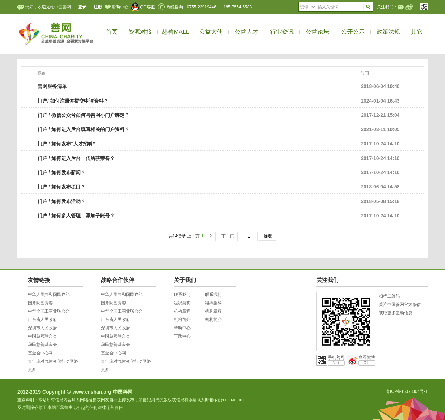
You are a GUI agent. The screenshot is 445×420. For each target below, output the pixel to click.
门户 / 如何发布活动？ (62, 201)
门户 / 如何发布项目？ (62, 186)
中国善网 (122, 392)
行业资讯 (282, 32)
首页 (112, 32)
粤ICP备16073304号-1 (407, 391)
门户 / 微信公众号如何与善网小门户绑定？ (83, 115)
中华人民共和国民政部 (49, 294)
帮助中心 (116, 7)
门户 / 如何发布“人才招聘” (66, 143)
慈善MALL (175, 32)
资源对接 (140, 32)
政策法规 (388, 32)
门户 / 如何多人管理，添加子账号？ (76, 215)
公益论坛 (317, 32)
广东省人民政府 (42, 319)
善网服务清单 (52, 86)
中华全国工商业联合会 (49, 311)
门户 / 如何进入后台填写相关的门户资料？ (83, 129)
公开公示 (353, 32)
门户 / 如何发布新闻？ (62, 172)
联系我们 (182, 294)
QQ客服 (143, 7)
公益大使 (211, 32)
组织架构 (182, 302)
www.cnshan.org (91, 392)
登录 (82, 7)
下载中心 (182, 336)
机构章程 (182, 311)
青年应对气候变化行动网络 (53, 361)
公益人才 (246, 32)
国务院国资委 (40, 302)
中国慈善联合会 (42, 336)
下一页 (227, 236)
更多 (32, 369)
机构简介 (182, 319)
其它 (417, 32)
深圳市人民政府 (42, 327)
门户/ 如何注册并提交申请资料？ (73, 101)
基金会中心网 (40, 352)
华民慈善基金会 (42, 344)
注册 (98, 7)
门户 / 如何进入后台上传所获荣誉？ (76, 158)
